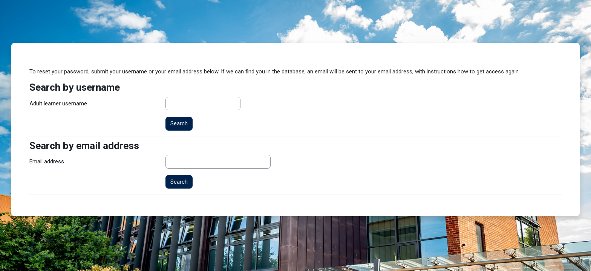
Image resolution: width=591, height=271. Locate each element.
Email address (46, 161)
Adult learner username (58, 103)
